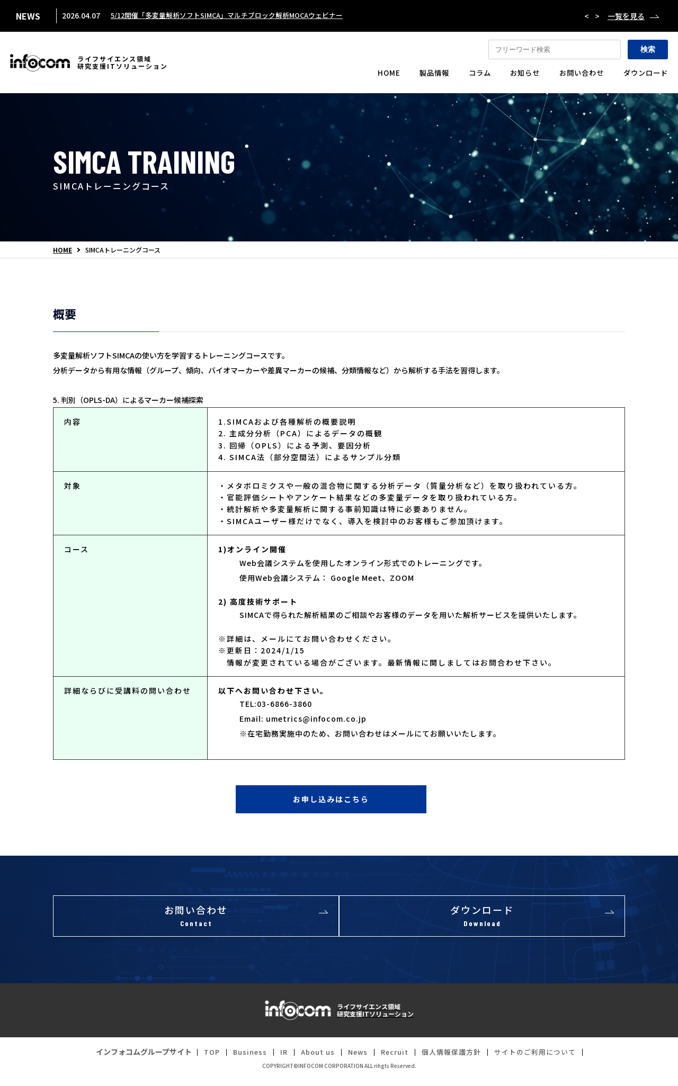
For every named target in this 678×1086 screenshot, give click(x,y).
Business (241, 1059)
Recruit (394, 1059)
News (354, 1059)
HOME (62, 250)
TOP (201, 1059)
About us (312, 1059)
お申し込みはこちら (331, 801)
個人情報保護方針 (454, 1059)
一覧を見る (626, 16)
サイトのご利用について (543, 1059)
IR (276, 1059)
